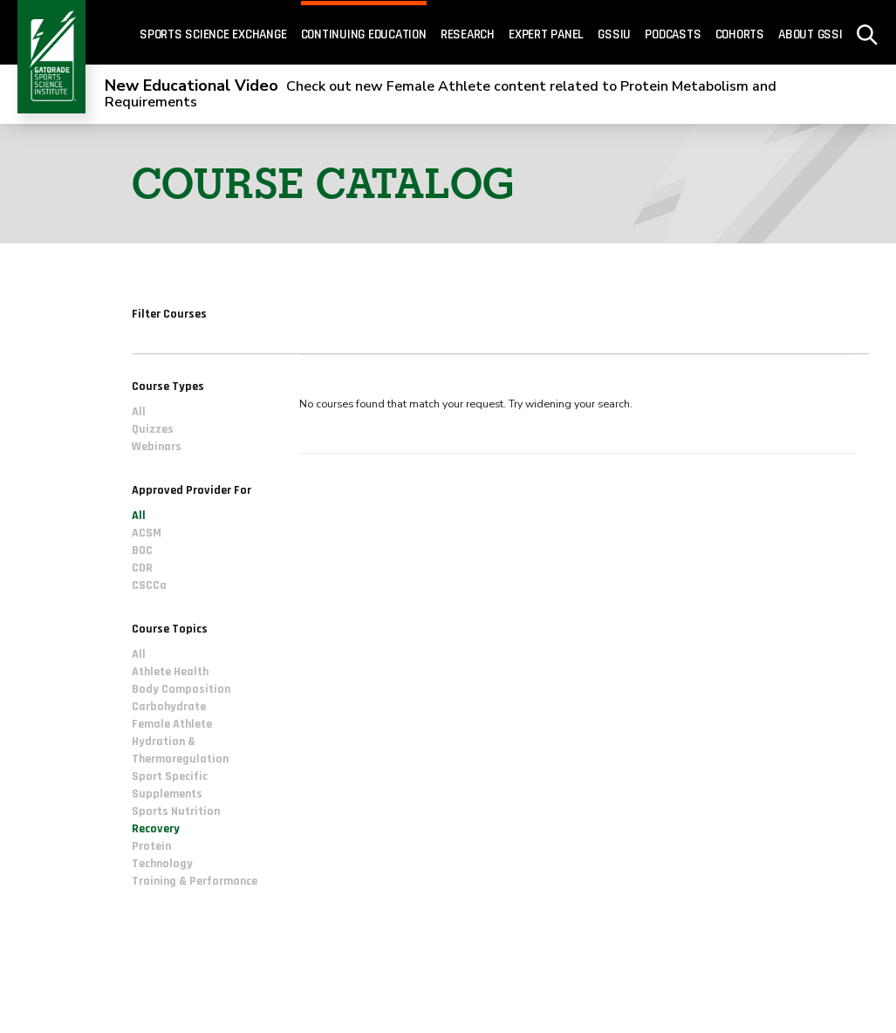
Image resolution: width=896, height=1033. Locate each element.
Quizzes (153, 429)
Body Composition (181, 690)
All (139, 412)
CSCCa (149, 586)
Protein (151, 847)
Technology (162, 864)
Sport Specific (170, 777)
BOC (142, 551)
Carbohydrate (169, 707)
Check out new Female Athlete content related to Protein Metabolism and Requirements (440, 94)
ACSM (146, 534)
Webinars (156, 447)
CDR (142, 569)
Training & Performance (194, 882)
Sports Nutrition (176, 812)
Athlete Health (170, 673)
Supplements (167, 795)
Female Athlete (172, 725)
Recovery (156, 830)
